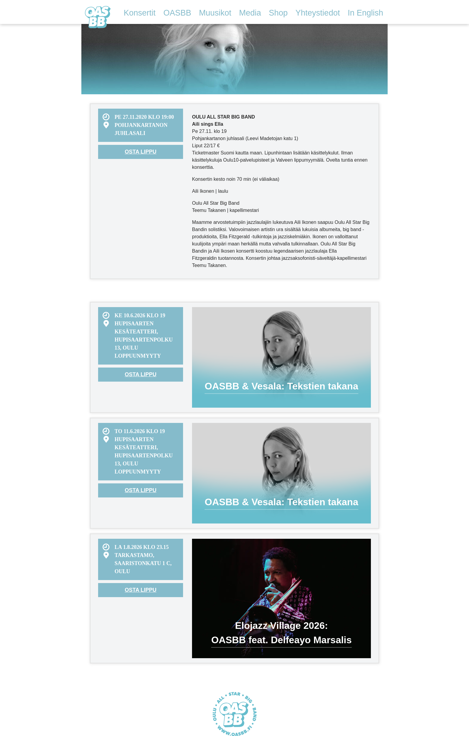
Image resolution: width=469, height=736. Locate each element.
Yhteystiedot (318, 12)
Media (250, 12)
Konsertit (140, 12)
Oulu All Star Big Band (98, 17)
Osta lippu (140, 152)
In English (365, 12)
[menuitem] (140, 125)
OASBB (177, 12)
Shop (278, 12)
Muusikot (215, 12)
